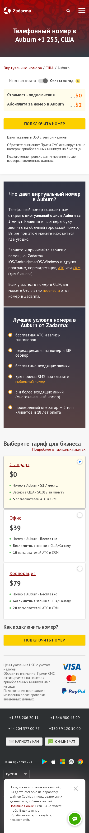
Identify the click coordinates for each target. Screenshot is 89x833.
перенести (51, 290)
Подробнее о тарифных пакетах (58, 449)
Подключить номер (44, 123)
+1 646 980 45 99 (65, 717)
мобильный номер (30, 381)
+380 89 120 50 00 (65, 728)
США (50, 68)
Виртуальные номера (23, 68)
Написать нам (24, 741)
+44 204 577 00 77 (24, 728)
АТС (61, 267)
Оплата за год (65, 80)
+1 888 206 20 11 (24, 717)
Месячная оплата (22, 80)
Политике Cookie (22, 824)
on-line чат (61, 741)
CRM (76, 267)
